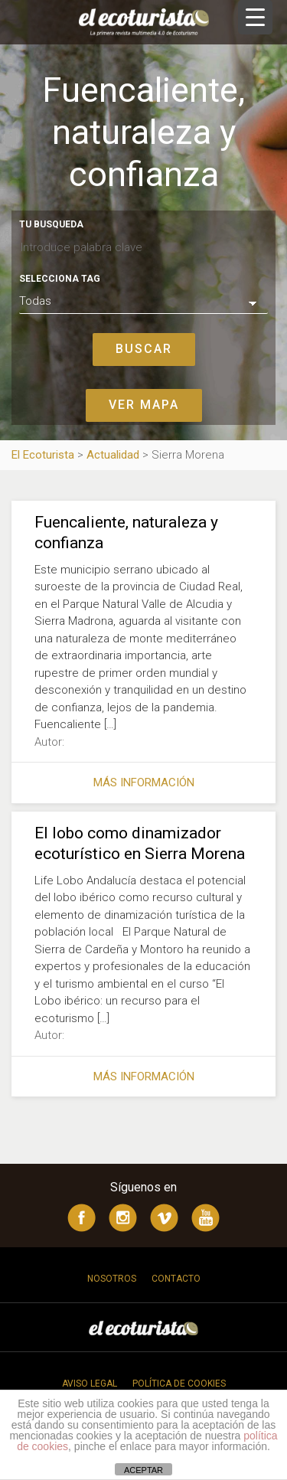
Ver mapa (144, 404)
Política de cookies (179, 1383)
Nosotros (111, 1278)
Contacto (176, 1278)
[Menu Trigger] (255, 17)
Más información (143, 782)
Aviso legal (89, 1383)
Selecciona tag (59, 278)
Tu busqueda (51, 224)
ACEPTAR (143, 1470)
